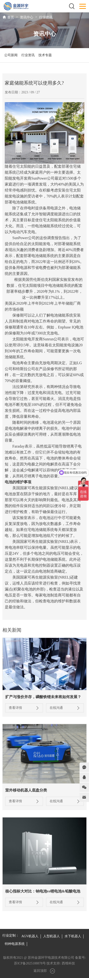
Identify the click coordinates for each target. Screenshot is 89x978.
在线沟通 (65, 708)
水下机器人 (73, 936)
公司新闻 (11, 55)
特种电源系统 (15, 944)
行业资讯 (45, 17)
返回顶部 (44, 971)
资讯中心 (26, 17)
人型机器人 (51, 936)
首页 (10, 17)
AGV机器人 (29, 936)
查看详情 (24, 708)
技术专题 (45, 55)
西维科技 (68, 963)
